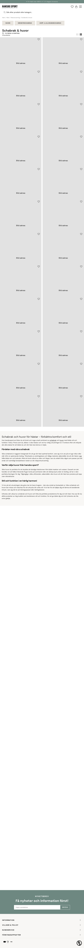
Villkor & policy (41, 925)
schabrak (53, 824)
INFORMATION (41, 920)
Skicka (65, 907)
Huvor (7, 23)
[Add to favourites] (39, 39)
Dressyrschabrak (25, 23)
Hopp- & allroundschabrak (50, 23)
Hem (3, 17)
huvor (62, 824)
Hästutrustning (15, 17)
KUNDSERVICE (41, 930)
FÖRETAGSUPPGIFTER (41, 935)
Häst (7, 17)
